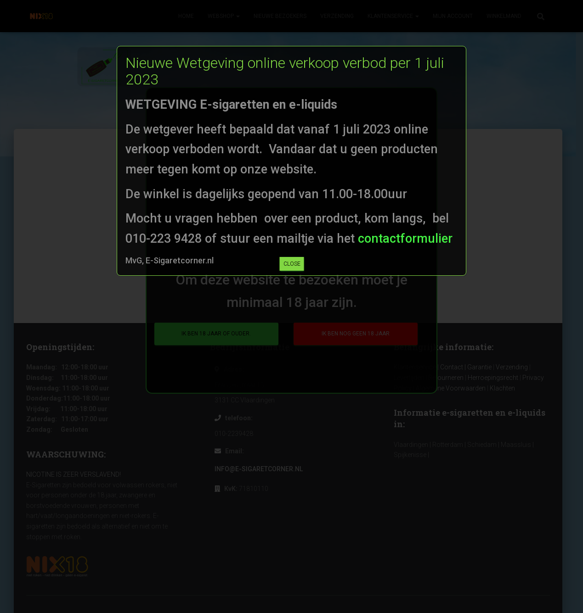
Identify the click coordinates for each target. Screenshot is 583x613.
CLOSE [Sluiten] (291, 264)
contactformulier (404, 238)
